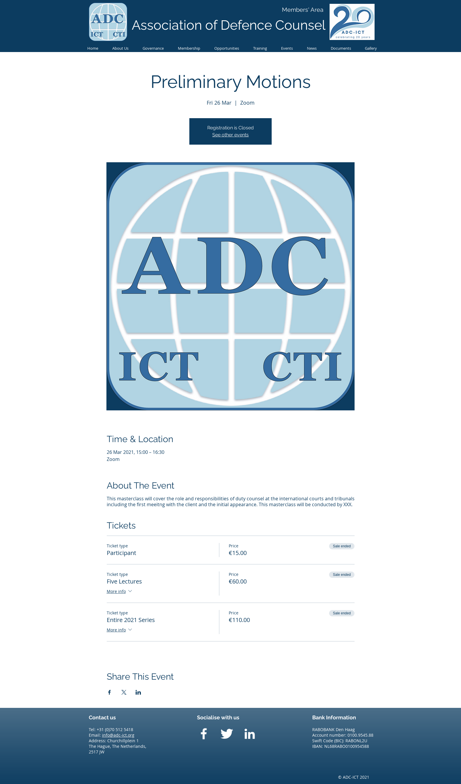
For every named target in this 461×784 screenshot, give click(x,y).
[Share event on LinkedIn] (138, 692)
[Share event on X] (124, 692)
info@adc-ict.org (118, 735)
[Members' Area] (302, 10)
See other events (230, 135)
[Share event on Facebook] (109, 692)
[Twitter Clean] (226, 733)
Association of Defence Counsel (228, 25)
